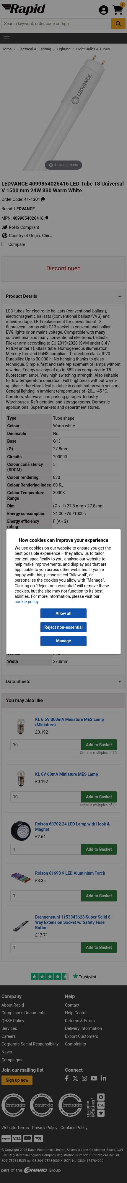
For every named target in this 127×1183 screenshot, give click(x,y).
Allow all (63, 613)
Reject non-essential (63, 627)
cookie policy (27, 601)
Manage (63, 640)
